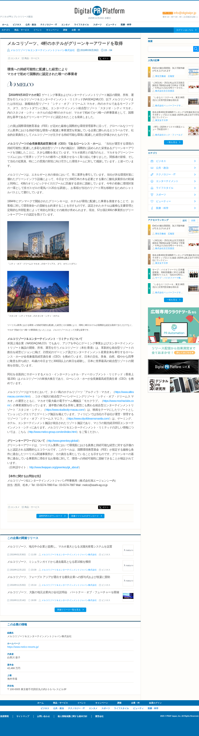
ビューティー (163, 201)
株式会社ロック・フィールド (169, 135)
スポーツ (97, 24)
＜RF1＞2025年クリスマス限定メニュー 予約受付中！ (168, 128)
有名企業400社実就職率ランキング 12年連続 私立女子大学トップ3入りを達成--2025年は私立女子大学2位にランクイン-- (175, 115)
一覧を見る (172, 142)
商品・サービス (21, 30)
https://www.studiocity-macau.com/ (65, 409)
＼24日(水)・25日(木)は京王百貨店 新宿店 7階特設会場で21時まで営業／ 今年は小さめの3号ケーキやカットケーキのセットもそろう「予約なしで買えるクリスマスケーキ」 (168, 88)
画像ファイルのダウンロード (85, 516)
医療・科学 (126, 24)
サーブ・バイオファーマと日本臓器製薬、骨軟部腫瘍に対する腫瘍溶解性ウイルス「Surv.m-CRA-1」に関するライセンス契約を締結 (168, 273)
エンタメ (65, 24)
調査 (65, 30)
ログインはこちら (184, 30)
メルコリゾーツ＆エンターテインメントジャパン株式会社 (42, 50)
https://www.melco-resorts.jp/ (23, 646)
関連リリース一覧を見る (69, 609)
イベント (37, 30)
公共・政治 (30, 24)
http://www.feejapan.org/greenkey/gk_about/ (54, 467)
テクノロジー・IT (48, 24)
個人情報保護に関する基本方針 (72, 716)
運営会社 (99, 716)
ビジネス (17, 24)
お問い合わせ (43, 716)
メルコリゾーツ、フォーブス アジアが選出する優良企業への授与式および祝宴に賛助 (58, 576)
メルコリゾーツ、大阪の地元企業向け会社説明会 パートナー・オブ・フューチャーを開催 (64, 592)
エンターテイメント (167, 181)
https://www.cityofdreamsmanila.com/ (88, 418)
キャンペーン (52, 30)
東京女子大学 (161, 120)
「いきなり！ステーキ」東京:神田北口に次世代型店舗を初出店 (168, 98)
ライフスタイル (81, 24)
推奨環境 (4, 716)
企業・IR (76, 30)
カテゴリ (6, 30)
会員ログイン (155, 703)
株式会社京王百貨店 (164, 91)
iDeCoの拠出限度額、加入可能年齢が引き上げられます (168, 69)
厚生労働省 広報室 (164, 76)
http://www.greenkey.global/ (63, 440)
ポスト (106, 58)
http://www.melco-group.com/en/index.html (52, 431)
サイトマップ (22, 716)
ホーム (5, 24)
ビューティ (111, 24)
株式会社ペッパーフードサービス (171, 105)
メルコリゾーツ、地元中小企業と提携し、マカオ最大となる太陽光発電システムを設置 (59, 546)
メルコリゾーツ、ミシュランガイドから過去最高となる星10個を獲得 (49, 561)
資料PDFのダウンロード (50, 516)
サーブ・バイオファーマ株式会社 (171, 278)
